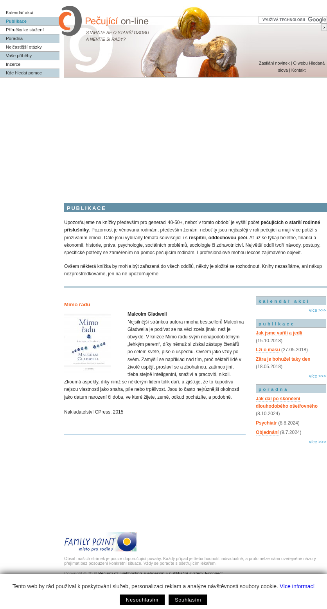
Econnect (214, 573)
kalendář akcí (284, 301)
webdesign (154, 573)
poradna (274, 389)
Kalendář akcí (19, 12)
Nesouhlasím (142, 600)
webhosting (131, 573)
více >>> (317, 310)
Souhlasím (188, 600)
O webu (300, 63)
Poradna (14, 38)
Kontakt (298, 70)
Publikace (16, 21)
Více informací (297, 586)
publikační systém (186, 573)
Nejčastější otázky (24, 47)
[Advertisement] (163, 136)
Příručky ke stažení (25, 29)
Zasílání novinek (274, 63)
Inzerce (13, 64)
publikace (277, 324)
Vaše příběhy (19, 55)
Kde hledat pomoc (24, 72)
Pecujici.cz (108, 573)
